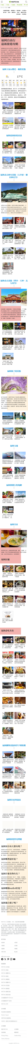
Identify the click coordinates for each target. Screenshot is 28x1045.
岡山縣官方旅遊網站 (6, 1012)
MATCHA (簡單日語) (6, 991)
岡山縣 (15, 951)
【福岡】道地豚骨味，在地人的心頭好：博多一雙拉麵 (19, 575)
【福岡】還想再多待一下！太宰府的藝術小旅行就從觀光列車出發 (19, 501)
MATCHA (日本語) (5, 967)
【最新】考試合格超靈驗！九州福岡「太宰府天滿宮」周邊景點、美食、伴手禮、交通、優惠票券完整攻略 (19, 168)
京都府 (3, 945)
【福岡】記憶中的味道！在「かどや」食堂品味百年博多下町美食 (7, 692)
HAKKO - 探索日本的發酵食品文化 (9, 1021)
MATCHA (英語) (5, 970)
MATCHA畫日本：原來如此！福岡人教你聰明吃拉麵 (7, 620)
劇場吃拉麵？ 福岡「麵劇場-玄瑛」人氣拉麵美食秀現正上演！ (7, 590)
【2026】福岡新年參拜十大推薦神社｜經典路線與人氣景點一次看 (7, 227)
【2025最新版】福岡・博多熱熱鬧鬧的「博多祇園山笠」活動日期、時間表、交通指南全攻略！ (7, 273)
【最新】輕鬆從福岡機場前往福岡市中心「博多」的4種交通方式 (7, 477)
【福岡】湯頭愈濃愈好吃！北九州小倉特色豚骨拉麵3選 (19, 590)
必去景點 (24, 10)
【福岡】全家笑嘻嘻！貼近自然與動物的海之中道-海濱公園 (7, 422)
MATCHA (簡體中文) (6, 982)
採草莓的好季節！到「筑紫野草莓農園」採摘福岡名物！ (19, 437)
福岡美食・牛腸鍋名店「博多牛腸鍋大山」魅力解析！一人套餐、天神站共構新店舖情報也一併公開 (19, 647)
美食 (7, 4)
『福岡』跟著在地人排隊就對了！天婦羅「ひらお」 (19, 676)
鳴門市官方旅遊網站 (6, 1018)
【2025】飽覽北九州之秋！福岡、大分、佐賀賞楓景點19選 (19, 112)
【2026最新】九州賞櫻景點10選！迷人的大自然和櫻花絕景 (7, 127)
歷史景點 (18, 10)
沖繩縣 (15, 948)
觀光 (2, 4)
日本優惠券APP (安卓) (6, 1001)
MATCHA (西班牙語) (6, 994)
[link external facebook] (2, 959)
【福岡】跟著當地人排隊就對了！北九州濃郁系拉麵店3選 (7, 605)
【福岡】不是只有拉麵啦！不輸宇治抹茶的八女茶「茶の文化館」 (19, 722)
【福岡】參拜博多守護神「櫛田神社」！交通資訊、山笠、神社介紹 (19, 257)
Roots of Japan (5, 1015)
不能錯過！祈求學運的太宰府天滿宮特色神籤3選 (20, 227)
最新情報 (19, 4)
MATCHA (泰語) (5, 976)
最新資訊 (13, 10)
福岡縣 (3, 948)
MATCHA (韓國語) (5, 979)
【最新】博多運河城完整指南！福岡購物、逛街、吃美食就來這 (19, 761)
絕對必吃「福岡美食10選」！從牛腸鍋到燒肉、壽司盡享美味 (7, 646)
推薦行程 (13, 12)
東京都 (3, 942)
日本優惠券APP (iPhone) (7, 997)
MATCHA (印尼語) (5, 985)
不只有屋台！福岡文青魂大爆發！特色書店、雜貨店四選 (19, 791)
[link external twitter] (5, 959)
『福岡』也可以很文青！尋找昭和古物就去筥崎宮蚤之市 (7, 791)
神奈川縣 (3, 951)
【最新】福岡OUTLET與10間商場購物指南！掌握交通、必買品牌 (8, 761)
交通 (9, 12)
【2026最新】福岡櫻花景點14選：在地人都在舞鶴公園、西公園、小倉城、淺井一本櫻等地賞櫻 (19, 128)
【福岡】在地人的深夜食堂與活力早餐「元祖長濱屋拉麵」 (19, 605)
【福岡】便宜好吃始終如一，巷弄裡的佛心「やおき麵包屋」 (7, 676)
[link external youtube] (14, 959)
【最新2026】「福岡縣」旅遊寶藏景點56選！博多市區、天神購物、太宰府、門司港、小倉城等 (7, 152)
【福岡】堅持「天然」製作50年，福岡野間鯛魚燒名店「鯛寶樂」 (7, 737)
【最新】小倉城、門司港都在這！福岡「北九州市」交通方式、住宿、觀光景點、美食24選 (19, 349)
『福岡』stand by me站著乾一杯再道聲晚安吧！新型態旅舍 (7, 831)
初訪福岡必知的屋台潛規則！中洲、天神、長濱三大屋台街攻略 (19, 332)
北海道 (15, 945)
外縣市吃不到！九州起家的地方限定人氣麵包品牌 (7, 707)
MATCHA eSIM (4, 1004)
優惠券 (13, 4)
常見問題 (24, 14)
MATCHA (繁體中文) (6, 973)
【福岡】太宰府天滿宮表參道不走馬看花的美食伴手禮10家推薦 (19, 661)
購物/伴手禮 (23, 12)
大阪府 (15, 942)
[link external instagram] (11, 959)
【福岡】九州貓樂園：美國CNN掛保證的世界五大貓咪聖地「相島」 (19, 422)
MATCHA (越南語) (5, 988)
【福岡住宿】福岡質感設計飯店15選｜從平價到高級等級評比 (7, 816)
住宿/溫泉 (18, 14)
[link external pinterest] (8, 959)
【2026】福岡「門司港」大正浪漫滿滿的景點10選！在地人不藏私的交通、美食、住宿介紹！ (7, 364)
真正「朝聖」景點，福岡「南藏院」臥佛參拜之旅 (7, 242)
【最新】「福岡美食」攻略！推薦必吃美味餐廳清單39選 (7, 575)
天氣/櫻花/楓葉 (6, 10)
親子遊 (4, 12)
